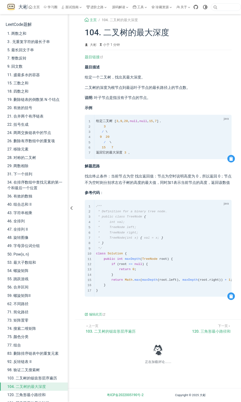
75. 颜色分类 (17, 337)
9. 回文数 (15, 66)
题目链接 (94, 57)
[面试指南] (71, 7)
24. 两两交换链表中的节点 (29, 132)
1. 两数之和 (16, 33)
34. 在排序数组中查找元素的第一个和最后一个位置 (34, 185)
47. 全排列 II (17, 229)
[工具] (140, 7)
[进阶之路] (96, 7)
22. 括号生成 (17, 124)
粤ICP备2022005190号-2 (125, 395)
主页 (34, 7)
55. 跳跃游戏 (17, 279)
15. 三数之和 (17, 83)
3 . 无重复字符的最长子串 (28, 41)
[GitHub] (196, 7)
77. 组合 (14, 345)
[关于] (184, 7)
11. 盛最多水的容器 (23, 75)
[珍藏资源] (162, 7)
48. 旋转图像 (17, 237)
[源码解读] (120, 7)
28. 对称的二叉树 (21, 157)
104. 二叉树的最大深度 (26, 386)
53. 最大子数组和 (21, 262)
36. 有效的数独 (19, 196)
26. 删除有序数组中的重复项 (31, 141)
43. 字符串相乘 (19, 213)
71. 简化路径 (17, 312)
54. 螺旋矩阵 (17, 270)
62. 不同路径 (17, 304)
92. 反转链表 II (19, 361)
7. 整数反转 (16, 58)
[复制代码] (231, 158)
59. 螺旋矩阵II (19, 295)
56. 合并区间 (17, 287)
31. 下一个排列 (19, 174)
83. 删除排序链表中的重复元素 (33, 353)
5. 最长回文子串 (20, 50)
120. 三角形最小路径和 (26, 395)
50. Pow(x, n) (18, 254)
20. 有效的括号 (19, 108)
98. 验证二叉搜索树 (23, 370)
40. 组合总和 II (19, 204)
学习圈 (51, 7)
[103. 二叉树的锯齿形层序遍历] (111, 328)
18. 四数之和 (17, 91)
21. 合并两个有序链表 (25, 116)
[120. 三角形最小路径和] (211, 328)
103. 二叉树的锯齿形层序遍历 (32, 378)
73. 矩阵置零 (17, 320)
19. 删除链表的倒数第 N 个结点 (33, 99)
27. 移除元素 (17, 149)
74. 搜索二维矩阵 (21, 328)
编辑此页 (95, 314)
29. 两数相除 (17, 166)
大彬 (93, 45)
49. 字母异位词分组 (23, 246)
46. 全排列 (16, 221)
